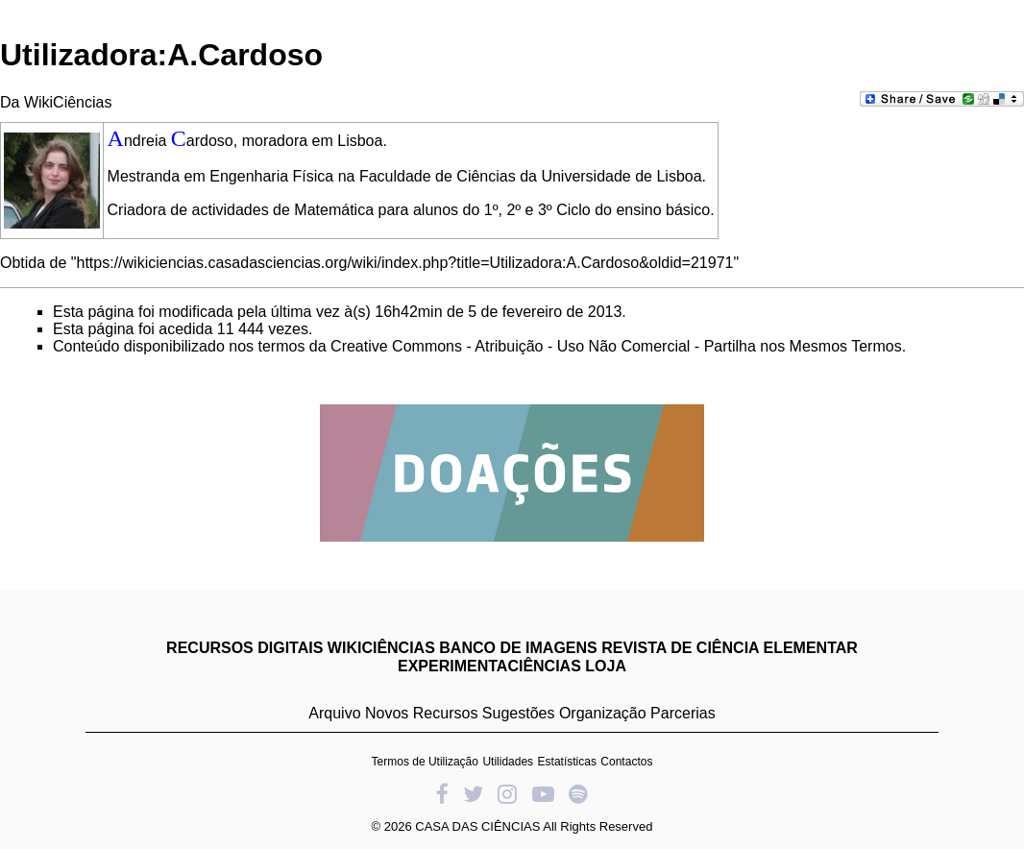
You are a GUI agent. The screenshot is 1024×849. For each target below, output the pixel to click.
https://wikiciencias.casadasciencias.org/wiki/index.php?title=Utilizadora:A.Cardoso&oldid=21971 (405, 263)
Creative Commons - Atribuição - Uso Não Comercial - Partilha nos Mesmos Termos (616, 346)
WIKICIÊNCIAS (381, 648)
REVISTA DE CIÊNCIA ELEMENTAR (729, 648)
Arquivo (334, 713)
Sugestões (518, 713)
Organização (602, 713)
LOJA (605, 666)
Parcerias (683, 713)
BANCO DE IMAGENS (518, 648)
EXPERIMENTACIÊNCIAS (489, 666)
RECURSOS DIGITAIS (244, 648)
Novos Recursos (421, 713)
